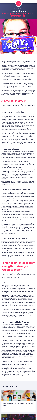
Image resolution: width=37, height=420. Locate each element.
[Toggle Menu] (35, 1)
